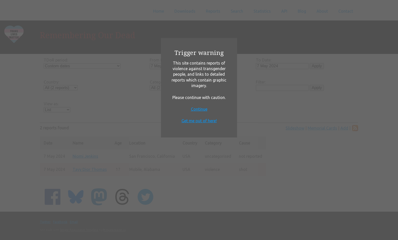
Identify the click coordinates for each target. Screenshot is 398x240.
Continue (199, 109)
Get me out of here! (199, 120)
